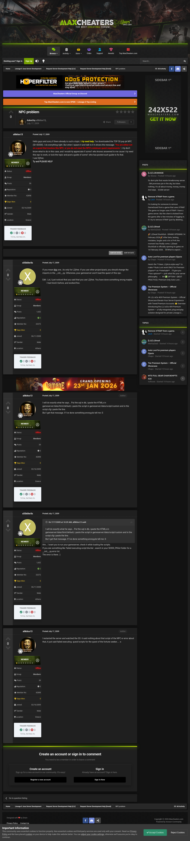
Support (99, 53)
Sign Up (29, 61)
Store (78, 53)
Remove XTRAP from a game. (161, 196)
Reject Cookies (177, 832)
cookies (29, 834)
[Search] (154, 61)
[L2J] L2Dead (154, 226)
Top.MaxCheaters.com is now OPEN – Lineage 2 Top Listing (70, 102)
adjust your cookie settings (92, 834)
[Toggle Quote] (46, 522)
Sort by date (129, 253)
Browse (53, 53)
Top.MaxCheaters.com (128, 53)
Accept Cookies (155, 832)
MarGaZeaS (156, 230)
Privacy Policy (12, 823)
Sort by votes (115, 253)
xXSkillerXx (27, 263)
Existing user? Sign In (13, 61)
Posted (167, 176)
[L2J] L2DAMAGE (155, 173)
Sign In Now (100, 780)
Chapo (153, 259)
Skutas (153, 176)
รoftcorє (151, 382)
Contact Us (24, 823)
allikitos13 (41, 120)
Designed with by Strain (17, 818)
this (55, 270)
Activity (66, 53)
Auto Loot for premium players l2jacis (165, 256)
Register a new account (40, 780)
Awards (111, 53)
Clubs (89, 53)
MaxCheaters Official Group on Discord (70, 93)
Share (107, 122)
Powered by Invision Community (169, 822)
